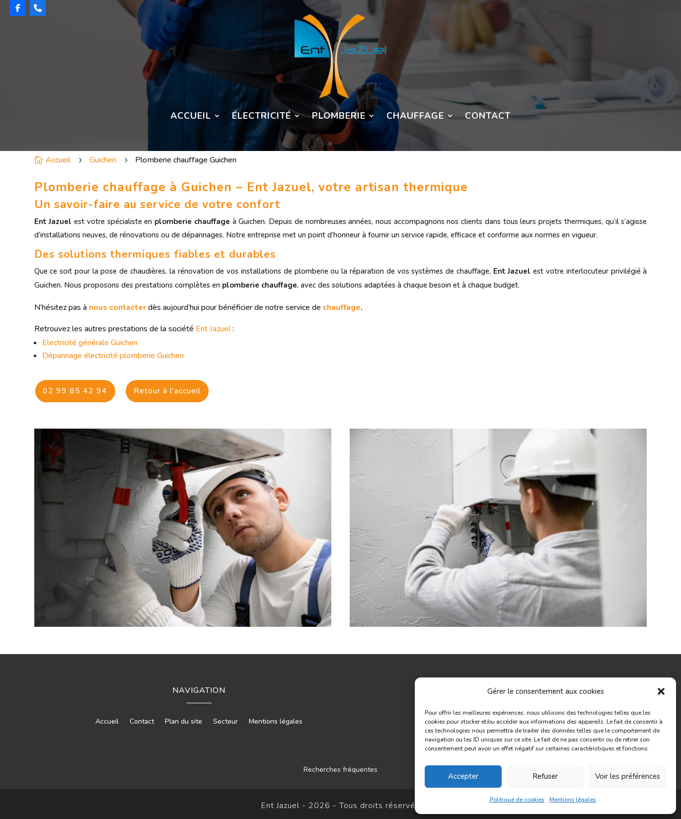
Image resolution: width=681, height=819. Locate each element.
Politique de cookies (517, 800)
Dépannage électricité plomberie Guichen (113, 355)
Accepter (463, 776)
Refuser (545, 776)
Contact (488, 116)
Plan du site (183, 719)
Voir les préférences (627, 776)
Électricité (261, 116)
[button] (661, 691)
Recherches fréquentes (340, 766)
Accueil (190, 116)
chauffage (342, 307)
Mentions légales (572, 800)
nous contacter (117, 307)
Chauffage (415, 116)
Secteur (225, 719)
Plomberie (339, 116)
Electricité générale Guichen (90, 342)
